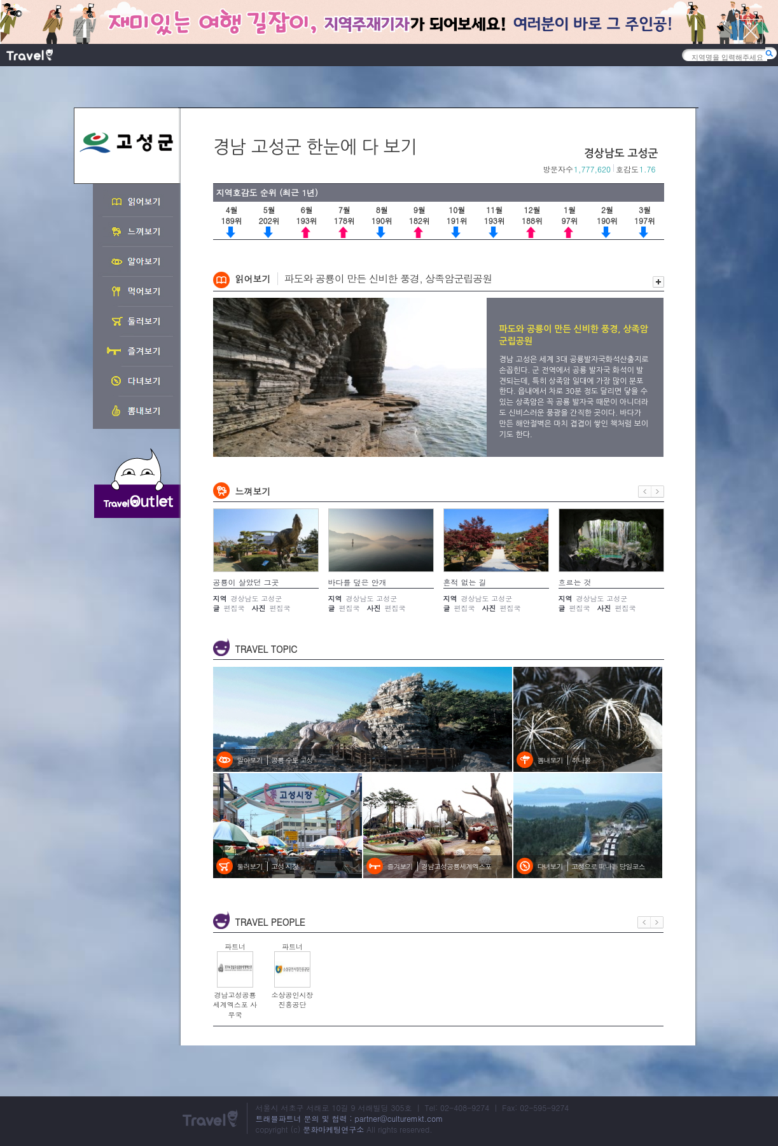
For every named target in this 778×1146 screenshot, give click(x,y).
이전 (644, 492)
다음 (657, 492)
